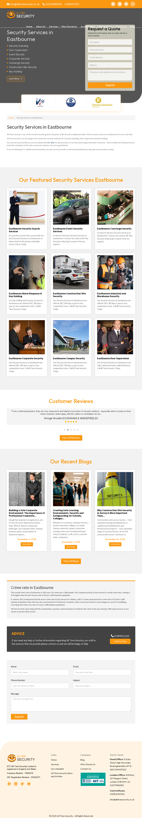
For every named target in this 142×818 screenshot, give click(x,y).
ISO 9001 (50, 143)
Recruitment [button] (105, 26)
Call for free (120, 637)
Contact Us (85, 765)
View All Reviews (71, 433)
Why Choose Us (69, 26)
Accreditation (88, 26)
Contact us (120, 26)
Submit (110, 85)
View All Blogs (71, 557)
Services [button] (53, 26)
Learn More (14, 78)
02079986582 (52, 4)
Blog (132, 26)
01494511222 (72, 4)
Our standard (57, 765)
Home (29, 26)
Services (55, 760)
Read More (26, 540)
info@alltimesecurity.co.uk (23, 4)
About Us (40, 26)
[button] (64, 426)
